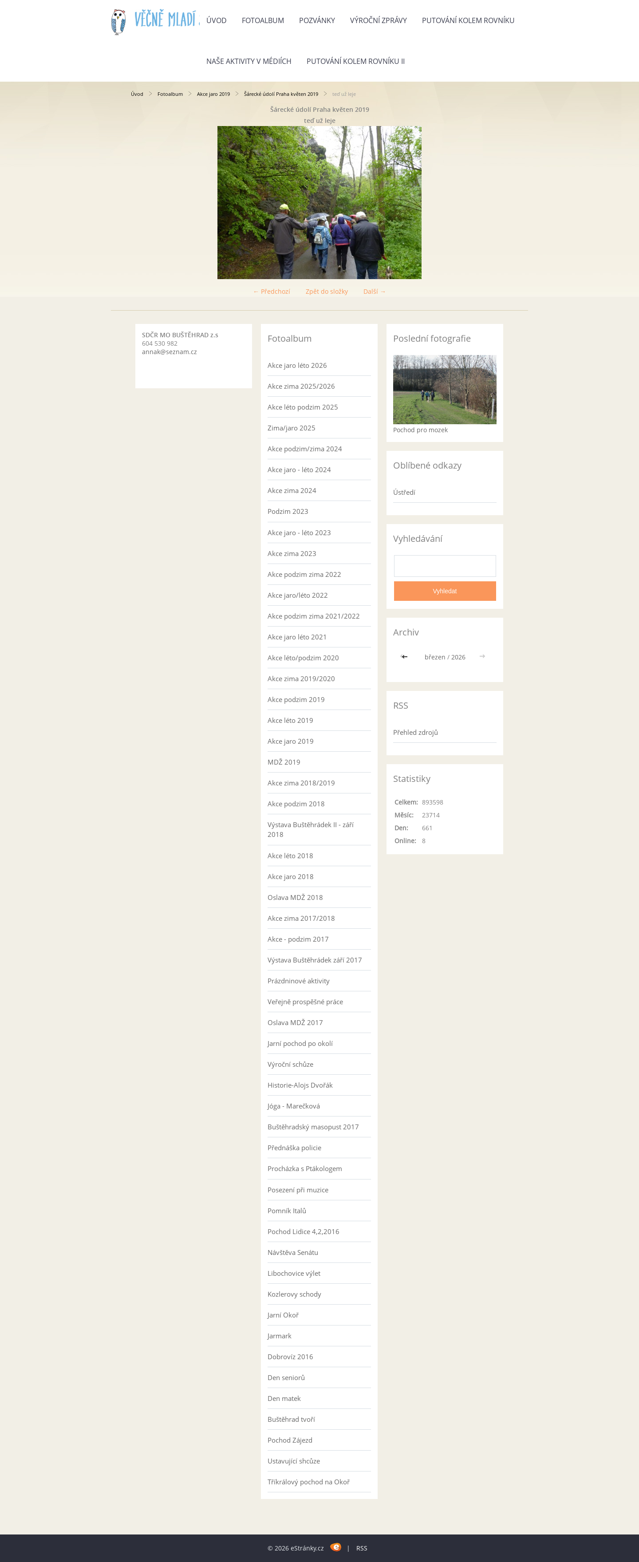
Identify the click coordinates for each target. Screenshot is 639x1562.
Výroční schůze (290, 1064)
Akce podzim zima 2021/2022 (314, 615)
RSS (361, 1548)
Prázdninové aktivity (299, 980)
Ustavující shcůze (294, 1460)
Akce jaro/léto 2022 (298, 595)
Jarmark (280, 1335)
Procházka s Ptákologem (305, 1168)
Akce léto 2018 (290, 855)
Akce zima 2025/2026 (301, 386)
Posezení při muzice (298, 1189)
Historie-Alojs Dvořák (300, 1085)
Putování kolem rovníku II (356, 61)
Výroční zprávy (378, 20)
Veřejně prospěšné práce (305, 1001)
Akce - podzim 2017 (298, 939)
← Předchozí (271, 291)
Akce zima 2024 (292, 490)
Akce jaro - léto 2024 (299, 469)
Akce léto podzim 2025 (303, 406)
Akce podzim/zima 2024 (305, 448)
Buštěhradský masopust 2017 (313, 1126)
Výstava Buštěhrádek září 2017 (315, 959)
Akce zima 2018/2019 (301, 782)
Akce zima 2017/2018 (301, 918)
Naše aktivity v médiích (249, 61)
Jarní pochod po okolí (300, 1043)
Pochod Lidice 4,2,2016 (303, 1231)
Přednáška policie (294, 1147)
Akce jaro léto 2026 (297, 365)
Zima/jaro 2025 (292, 427)
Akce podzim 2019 (296, 699)
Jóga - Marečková (294, 1105)
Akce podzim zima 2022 (304, 574)
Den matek (284, 1398)
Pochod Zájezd (290, 1440)
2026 (458, 657)
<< (405, 657)
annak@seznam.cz (169, 351)
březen (435, 657)
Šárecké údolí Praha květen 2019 (281, 94)
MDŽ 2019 (284, 761)
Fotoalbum (263, 20)
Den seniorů (286, 1377)
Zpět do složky (327, 291)
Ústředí (404, 492)
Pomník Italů (287, 1210)
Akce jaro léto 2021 (297, 636)
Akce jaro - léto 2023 (299, 532)
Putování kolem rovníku (468, 20)
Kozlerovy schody (294, 1294)
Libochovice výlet (294, 1273)
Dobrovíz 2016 (290, 1356)
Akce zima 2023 (292, 553)
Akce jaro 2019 (213, 94)
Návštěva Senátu (293, 1252)
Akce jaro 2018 (291, 876)
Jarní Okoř (283, 1314)
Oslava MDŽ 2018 (295, 897)
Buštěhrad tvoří (291, 1419)
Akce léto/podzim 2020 (303, 657)
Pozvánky (317, 20)
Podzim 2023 (288, 511)
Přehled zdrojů (415, 732)
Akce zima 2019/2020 (301, 678)
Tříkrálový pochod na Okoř (309, 1481)
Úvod (216, 20)
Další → (374, 291)
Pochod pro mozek (420, 430)
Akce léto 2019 (290, 720)
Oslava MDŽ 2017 (295, 1022)
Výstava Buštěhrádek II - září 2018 (311, 829)
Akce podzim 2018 (296, 803)
